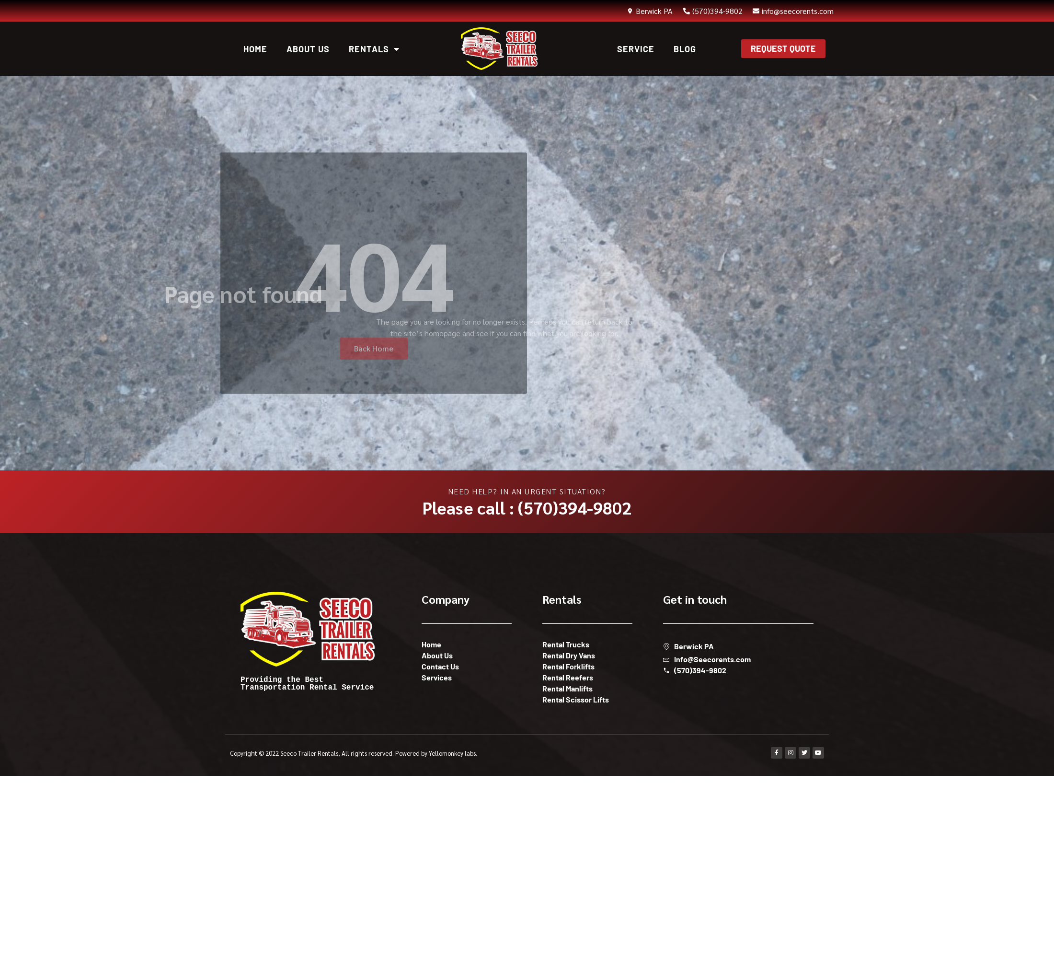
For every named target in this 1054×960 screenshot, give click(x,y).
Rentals (374, 49)
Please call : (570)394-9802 (527, 507)
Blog (685, 49)
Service (635, 49)
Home (255, 49)
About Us (308, 49)
